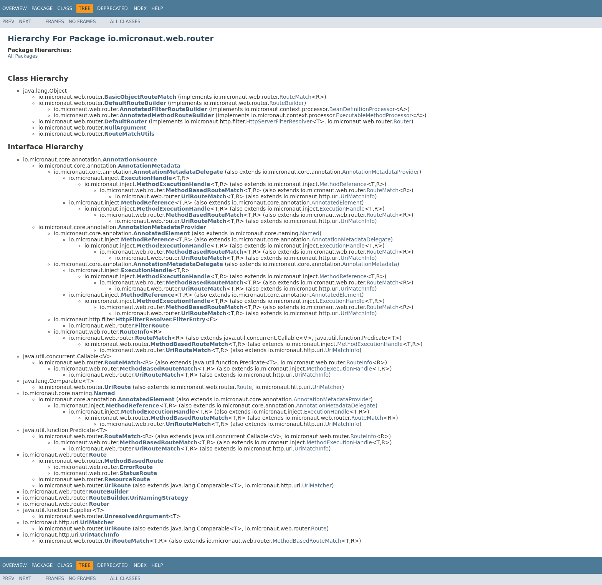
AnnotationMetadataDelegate (351, 239)
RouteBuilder (286, 103)
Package (42, 8)
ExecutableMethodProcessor (374, 115)
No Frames (82, 21)
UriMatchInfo (358, 196)
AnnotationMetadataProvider (380, 172)
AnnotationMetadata (369, 264)
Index (139, 8)
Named (309, 233)
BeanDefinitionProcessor (362, 109)
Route (244, 387)
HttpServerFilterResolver (279, 121)
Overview (14, 8)
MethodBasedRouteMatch (307, 541)
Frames (54, 21)
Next (25, 21)
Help (157, 8)
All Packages (23, 56)
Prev (8, 21)
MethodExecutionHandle (370, 344)
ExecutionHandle (342, 209)
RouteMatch (295, 97)
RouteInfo (359, 362)
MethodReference (343, 184)
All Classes (125, 21)
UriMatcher (327, 387)
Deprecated (112, 8)
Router (402, 121)
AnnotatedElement (336, 202)
